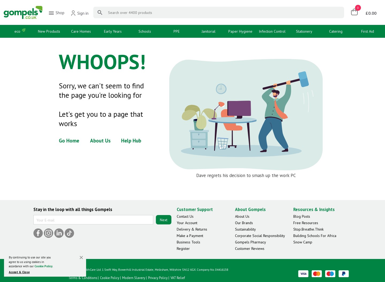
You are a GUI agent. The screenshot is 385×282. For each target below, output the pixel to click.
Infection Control (272, 31)
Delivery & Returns (192, 229)
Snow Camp (302, 242)
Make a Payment (190, 235)
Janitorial (208, 31)
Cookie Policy (43, 266)
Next (163, 219)
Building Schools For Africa (314, 235)
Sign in (79, 13)
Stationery (304, 31)
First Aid (367, 31)
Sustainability (245, 229)
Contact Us (185, 216)
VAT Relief (178, 278)
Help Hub (131, 140)
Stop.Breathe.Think (308, 229)
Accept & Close (19, 272)
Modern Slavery (133, 278)
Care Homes (81, 31)
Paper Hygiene (240, 31)
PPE (177, 31)
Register (183, 248)
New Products (49, 31)
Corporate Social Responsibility (260, 235)
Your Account (187, 222)
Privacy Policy (158, 278)
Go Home (69, 140)
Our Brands (244, 222)
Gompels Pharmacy (250, 242)
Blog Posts (301, 216)
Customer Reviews (249, 248)
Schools (144, 31)
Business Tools (188, 242)
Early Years (113, 31)
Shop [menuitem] (56, 13)
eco (17, 31)
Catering (335, 31)
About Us (100, 140)
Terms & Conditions (82, 278)
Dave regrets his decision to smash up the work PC (246, 175)
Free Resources (305, 222)
